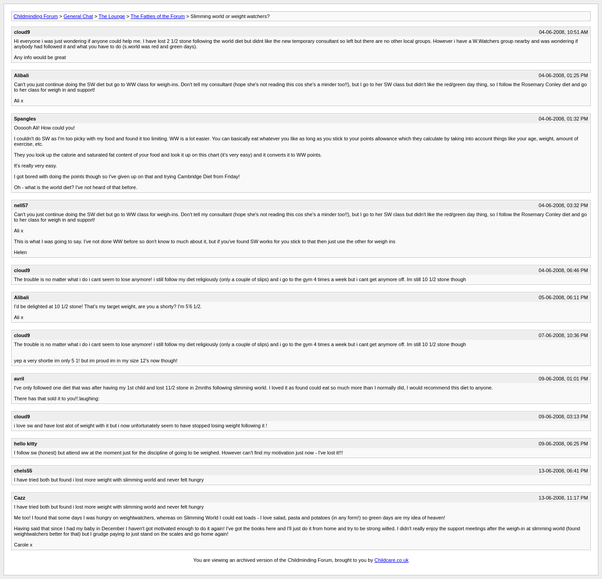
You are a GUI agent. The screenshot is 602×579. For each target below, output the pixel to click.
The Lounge (112, 16)
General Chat (78, 16)
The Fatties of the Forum (158, 16)
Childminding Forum (36, 16)
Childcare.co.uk (391, 560)
